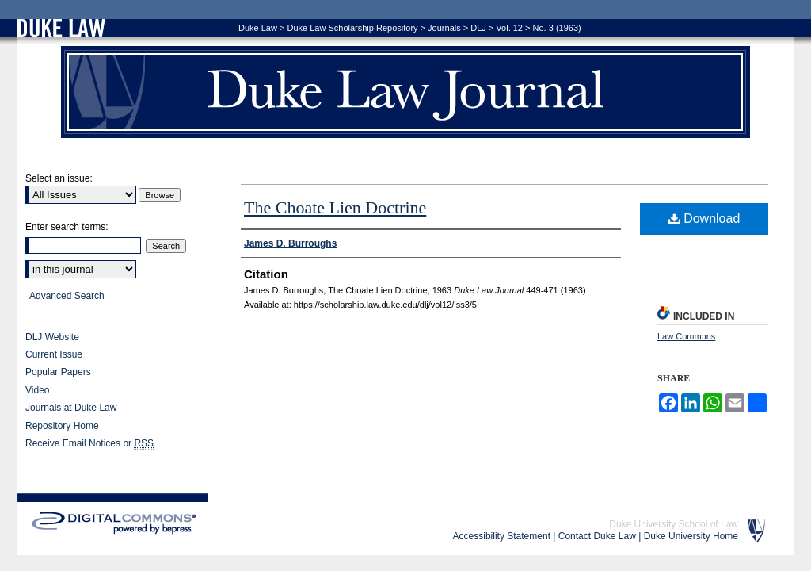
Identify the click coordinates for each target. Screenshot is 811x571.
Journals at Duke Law (70, 407)
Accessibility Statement (501, 536)
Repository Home (62, 425)
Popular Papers (58, 371)
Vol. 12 (509, 28)
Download (704, 218)
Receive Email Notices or (89, 444)
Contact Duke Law (597, 536)
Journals (444, 28)
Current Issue (53, 354)
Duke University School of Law (673, 524)
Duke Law (257, 28)
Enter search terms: (67, 226)
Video (37, 390)
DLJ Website (52, 337)
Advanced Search (67, 295)
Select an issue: (59, 178)
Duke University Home (691, 536)
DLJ (478, 28)
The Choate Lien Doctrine (335, 207)
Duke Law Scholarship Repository (352, 28)
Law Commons (686, 336)
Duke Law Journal (405, 92)
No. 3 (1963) (557, 28)
